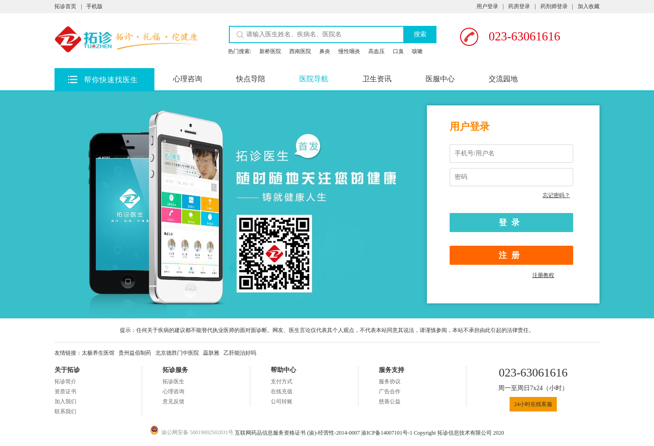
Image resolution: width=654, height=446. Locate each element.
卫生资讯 (376, 79)
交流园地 (503, 79)
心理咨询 (187, 79)
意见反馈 (173, 401)
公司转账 (281, 401)
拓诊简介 (65, 381)
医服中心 (440, 79)
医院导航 (313, 79)
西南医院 (300, 51)
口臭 (398, 51)
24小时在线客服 (533, 404)
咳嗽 (417, 51)
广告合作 (390, 391)
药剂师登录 (554, 6)
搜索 (420, 34)
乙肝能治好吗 (239, 353)
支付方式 (281, 381)
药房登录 (519, 6)
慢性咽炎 (349, 51)
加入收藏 (589, 6)
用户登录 (487, 6)
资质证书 (65, 391)
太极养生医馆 (98, 353)
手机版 (94, 6)
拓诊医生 (173, 381)
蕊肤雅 (211, 353)
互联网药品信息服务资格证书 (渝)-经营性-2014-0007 (298, 433)
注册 (511, 255)
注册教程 (543, 275)
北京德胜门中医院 (177, 353)
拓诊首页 (65, 6)
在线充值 (281, 391)
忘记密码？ (556, 195)
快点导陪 (250, 79)
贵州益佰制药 (135, 353)
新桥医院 (270, 51)
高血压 (376, 51)
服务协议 (390, 381)
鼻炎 (324, 51)
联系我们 (65, 411)
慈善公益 (390, 401)
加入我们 (65, 401)
